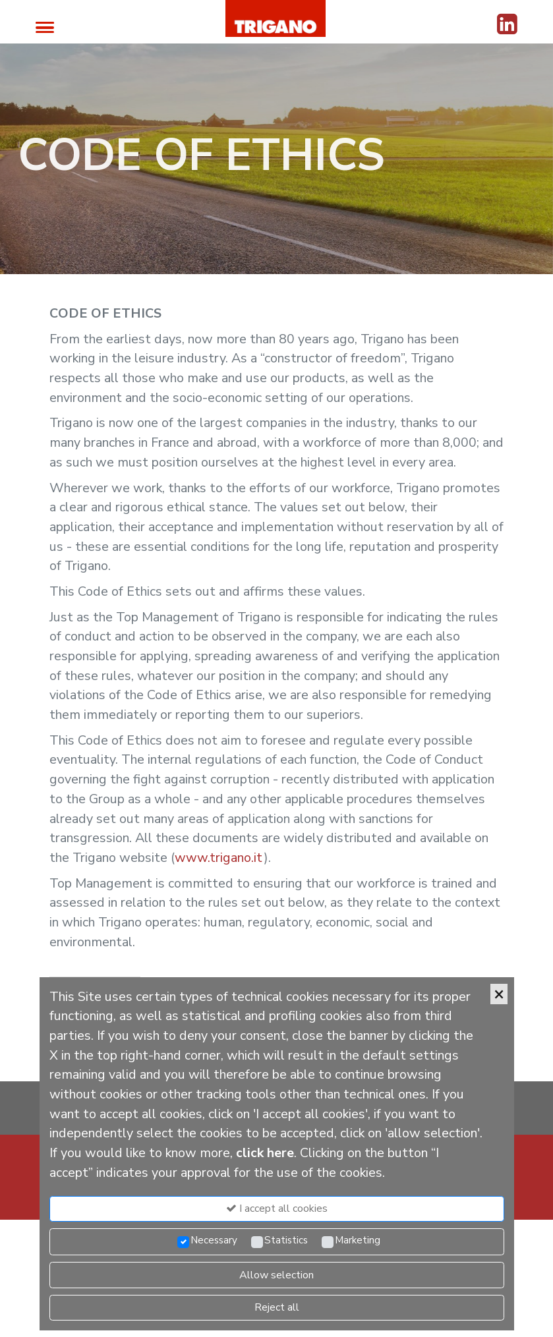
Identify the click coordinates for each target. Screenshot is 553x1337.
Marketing (357, 1240)
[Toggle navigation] (45, 26)
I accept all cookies (277, 1208)
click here (265, 1153)
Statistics (286, 1240)
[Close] (499, 994)
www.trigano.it (219, 858)
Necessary (213, 1240)
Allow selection (276, 1275)
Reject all (276, 1307)
